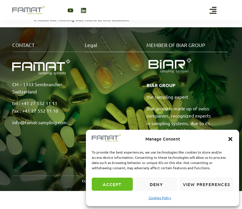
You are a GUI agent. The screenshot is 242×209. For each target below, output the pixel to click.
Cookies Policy (159, 197)
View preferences (206, 184)
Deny (156, 184)
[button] (230, 139)
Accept (112, 184)
